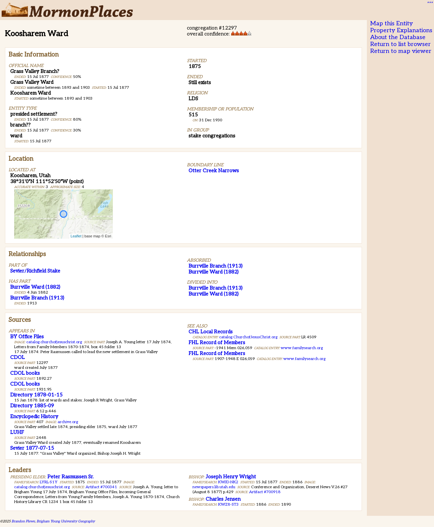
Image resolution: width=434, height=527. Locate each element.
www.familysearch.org (302, 348)
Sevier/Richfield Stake (35, 271)
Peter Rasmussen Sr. (70, 477)
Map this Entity (391, 23)
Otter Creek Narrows (214, 171)
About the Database (397, 37)
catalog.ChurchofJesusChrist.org (248, 337)
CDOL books (25, 373)
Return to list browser (400, 44)
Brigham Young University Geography (66, 521)
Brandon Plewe (23, 521)
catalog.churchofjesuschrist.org (54, 342)
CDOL (17, 357)
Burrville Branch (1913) (37, 298)
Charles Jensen (223, 499)
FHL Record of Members (217, 343)
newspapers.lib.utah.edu (213, 487)
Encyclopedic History (34, 416)
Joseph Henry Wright (231, 477)
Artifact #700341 (101, 487)
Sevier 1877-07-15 (32, 448)
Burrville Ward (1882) (35, 287)
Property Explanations (401, 30)
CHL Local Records (211, 332)
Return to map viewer (400, 51)
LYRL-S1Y (49, 482)
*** (429, 4)
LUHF (17, 432)
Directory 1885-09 (32, 406)
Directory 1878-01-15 (36, 395)
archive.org (68, 421)
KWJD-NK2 (228, 482)
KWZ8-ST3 (228, 504)
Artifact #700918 (265, 492)
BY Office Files (27, 337)
